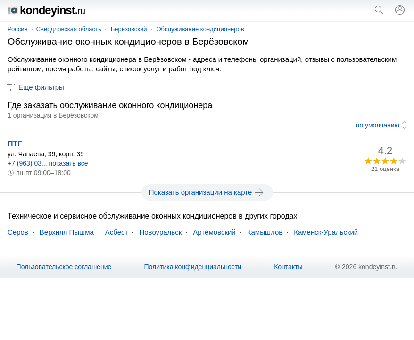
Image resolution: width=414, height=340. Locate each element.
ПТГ (15, 144)
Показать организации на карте (207, 192)
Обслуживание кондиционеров (200, 29)
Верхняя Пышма (67, 232)
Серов (18, 232)
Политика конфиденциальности (192, 267)
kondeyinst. (46, 10)
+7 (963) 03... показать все (48, 163)
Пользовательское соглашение (64, 267)
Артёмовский (214, 232)
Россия (18, 29)
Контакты (288, 267)
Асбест (116, 232)
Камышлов (264, 232)
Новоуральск (160, 232)
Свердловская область (68, 29)
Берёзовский (129, 29)
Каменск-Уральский (326, 232)
